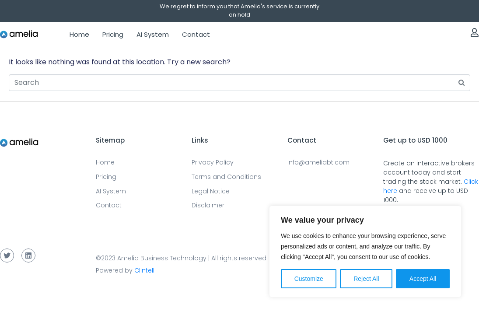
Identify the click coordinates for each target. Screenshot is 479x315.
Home (79, 34)
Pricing (112, 34)
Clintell (144, 270)
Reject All (366, 278)
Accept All (422, 278)
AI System (152, 34)
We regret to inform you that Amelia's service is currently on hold (239, 10)
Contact (196, 34)
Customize (308, 278)
